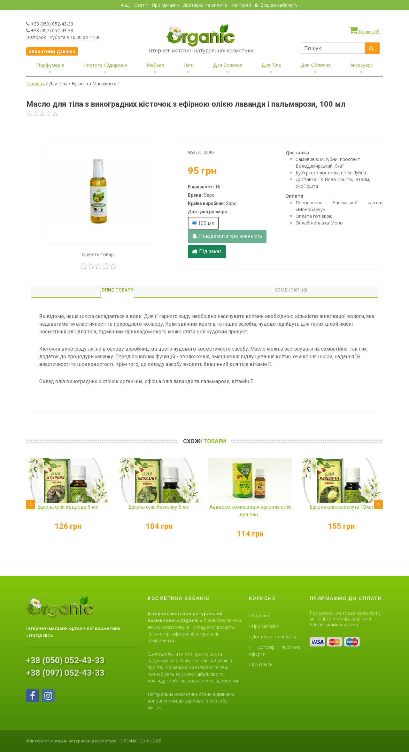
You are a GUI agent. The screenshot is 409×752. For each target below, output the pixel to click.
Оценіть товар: (98, 254)
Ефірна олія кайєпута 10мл (341, 507)
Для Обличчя (316, 65)
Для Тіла (271, 65)
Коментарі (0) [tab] (290, 289)
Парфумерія (50, 65)
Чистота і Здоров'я (105, 65)
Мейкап (155, 65)
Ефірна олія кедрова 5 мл (67, 507)
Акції (126, 5)
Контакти (240, 5)
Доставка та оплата (205, 5)
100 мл (203, 223)
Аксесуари (362, 65)
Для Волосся (227, 65)
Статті (141, 5)
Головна (35, 83)
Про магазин (165, 5)
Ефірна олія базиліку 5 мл (158, 507)
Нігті (188, 65)
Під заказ (207, 251)
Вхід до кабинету (276, 5)
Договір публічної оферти (275, 650)
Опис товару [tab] (118, 289)
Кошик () (364, 30)
